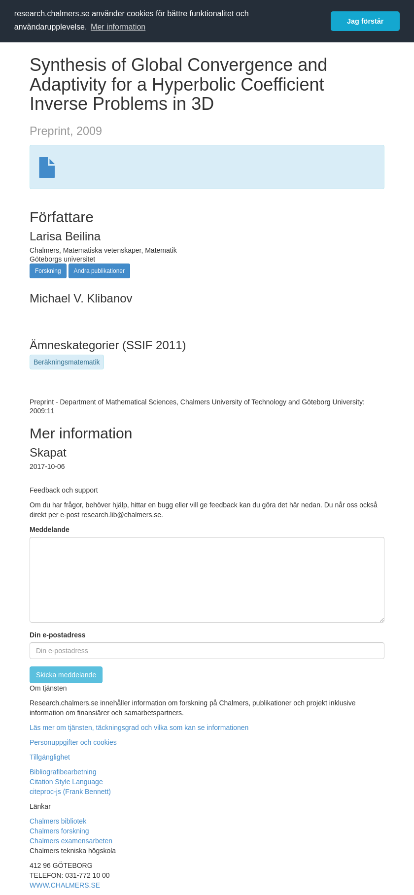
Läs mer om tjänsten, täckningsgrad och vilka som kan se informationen (139, 727)
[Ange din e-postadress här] (207, 650)
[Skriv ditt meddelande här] (207, 580)
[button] (207, 786)
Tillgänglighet (50, 757)
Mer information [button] (118, 27)
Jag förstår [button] (365, 21)
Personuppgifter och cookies (73, 742)
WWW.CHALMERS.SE (65, 885)
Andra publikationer (99, 270)
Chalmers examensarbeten (71, 841)
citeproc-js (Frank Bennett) (70, 792)
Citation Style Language (66, 782)
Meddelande (49, 529)
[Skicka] (66, 674)
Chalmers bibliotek (58, 821)
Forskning (48, 270)
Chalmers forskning (59, 831)
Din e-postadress (58, 635)
